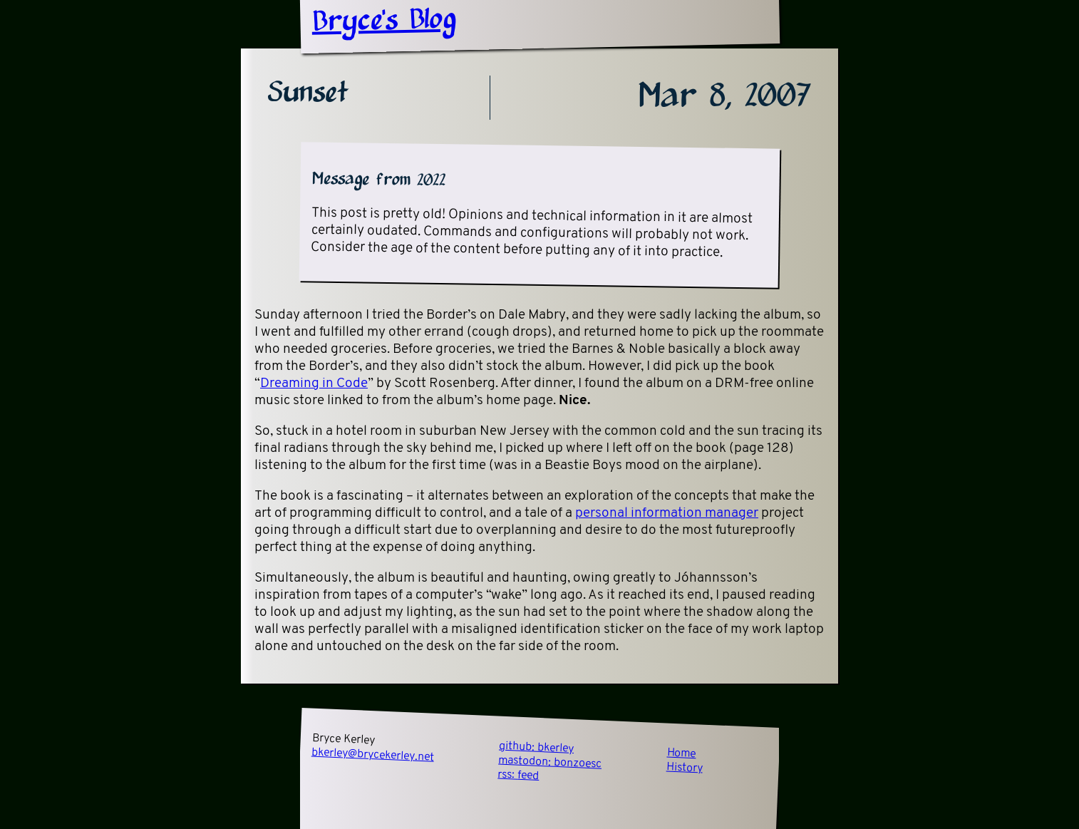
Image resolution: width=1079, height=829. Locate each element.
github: (536, 748)
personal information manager (666, 513)
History (684, 767)
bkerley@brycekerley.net (373, 755)
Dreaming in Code (314, 384)
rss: (518, 775)
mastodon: (550, 763)
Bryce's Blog (383, 21)
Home (681, 753)
